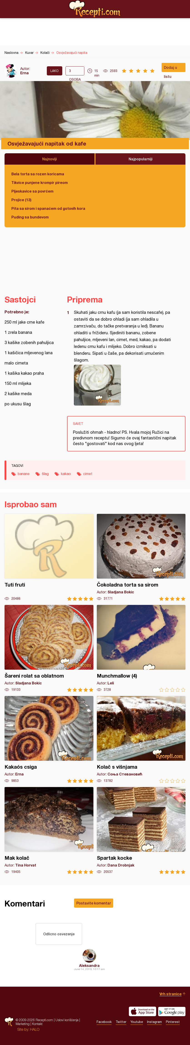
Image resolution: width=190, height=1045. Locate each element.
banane (24, 474)
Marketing (23, 1024)
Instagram (154, 1022)
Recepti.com (95, 9)
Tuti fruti (49, 557)
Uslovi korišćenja (66, 1020)
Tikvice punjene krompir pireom (39, 182)
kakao (66, 474)
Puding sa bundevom (30, 217)
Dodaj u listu (170, 68)
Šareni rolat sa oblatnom (49, 648)
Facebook (104, 1022)
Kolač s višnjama (141, 739)
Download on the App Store (142, 1011)
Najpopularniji (140, 159)
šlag (45, 474)
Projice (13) (21, 200)
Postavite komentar (93, 903)
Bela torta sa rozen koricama (37, 174)
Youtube (136, 1022)
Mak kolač (49, 830)
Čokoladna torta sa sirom (141, 557)
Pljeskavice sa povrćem (32, 191)
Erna (24, 73)
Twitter (121, 1022)
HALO (34, 1029)
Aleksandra (89, 965)
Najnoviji (49, 159)
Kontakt (37, 1024)
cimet (87, 474)
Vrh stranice (171, 994)
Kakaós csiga (49, 739)
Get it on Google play (171, 1011)
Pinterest (173, 1022)
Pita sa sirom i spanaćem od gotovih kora (48, 208)
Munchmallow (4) (141, 648)
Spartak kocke (141, 830)
